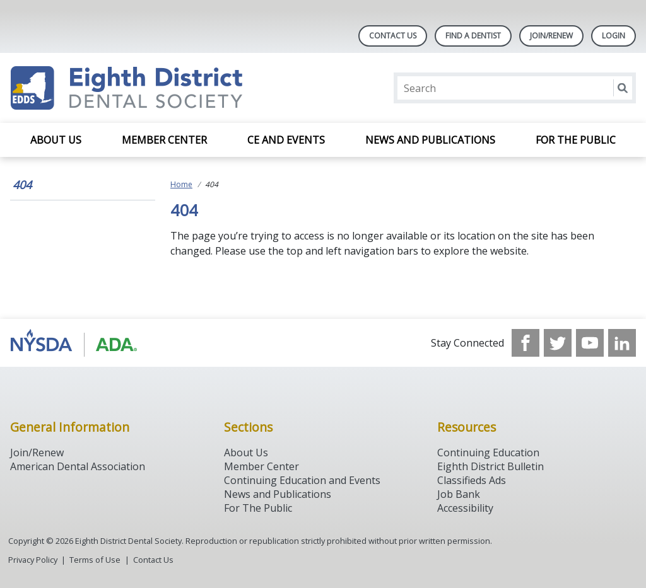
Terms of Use (94, 559)
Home (181, 184)
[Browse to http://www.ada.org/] (74, 343)
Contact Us (392, 35)
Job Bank (458, 494)
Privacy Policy (32, 559)
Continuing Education (488, 452)
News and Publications (430, 140)
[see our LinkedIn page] (622, 343)
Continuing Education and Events (302, 480)
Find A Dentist (473, 35)
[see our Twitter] (558, 343)
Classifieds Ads (471, 480)
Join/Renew (551, 35)
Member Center (164, 140)
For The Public (258, 508)
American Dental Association (77, 466)
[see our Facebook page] (525, 343)
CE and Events (286, 140)
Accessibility (465, 508)
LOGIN (613, 35)
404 (22, 184)
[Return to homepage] (173, 88)
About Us (55, 140)
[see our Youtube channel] (590, 343)
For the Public (576, 140)
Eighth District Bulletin (490, 466)
